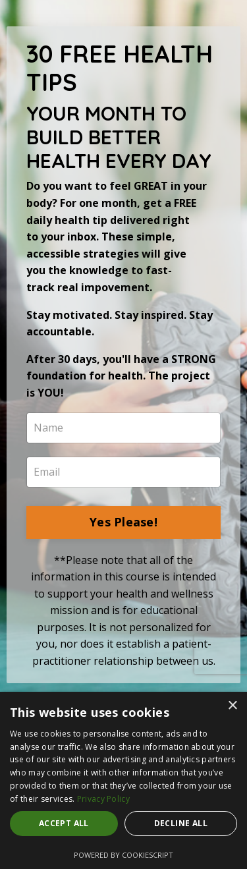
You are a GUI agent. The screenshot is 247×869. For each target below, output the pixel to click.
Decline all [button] (180, 823)
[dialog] (123, 780)
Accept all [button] (64, 823)
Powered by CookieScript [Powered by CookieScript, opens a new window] (123, 855)
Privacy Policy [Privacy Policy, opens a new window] (103, 798)
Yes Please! (123, 522)
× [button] (232, 706)
